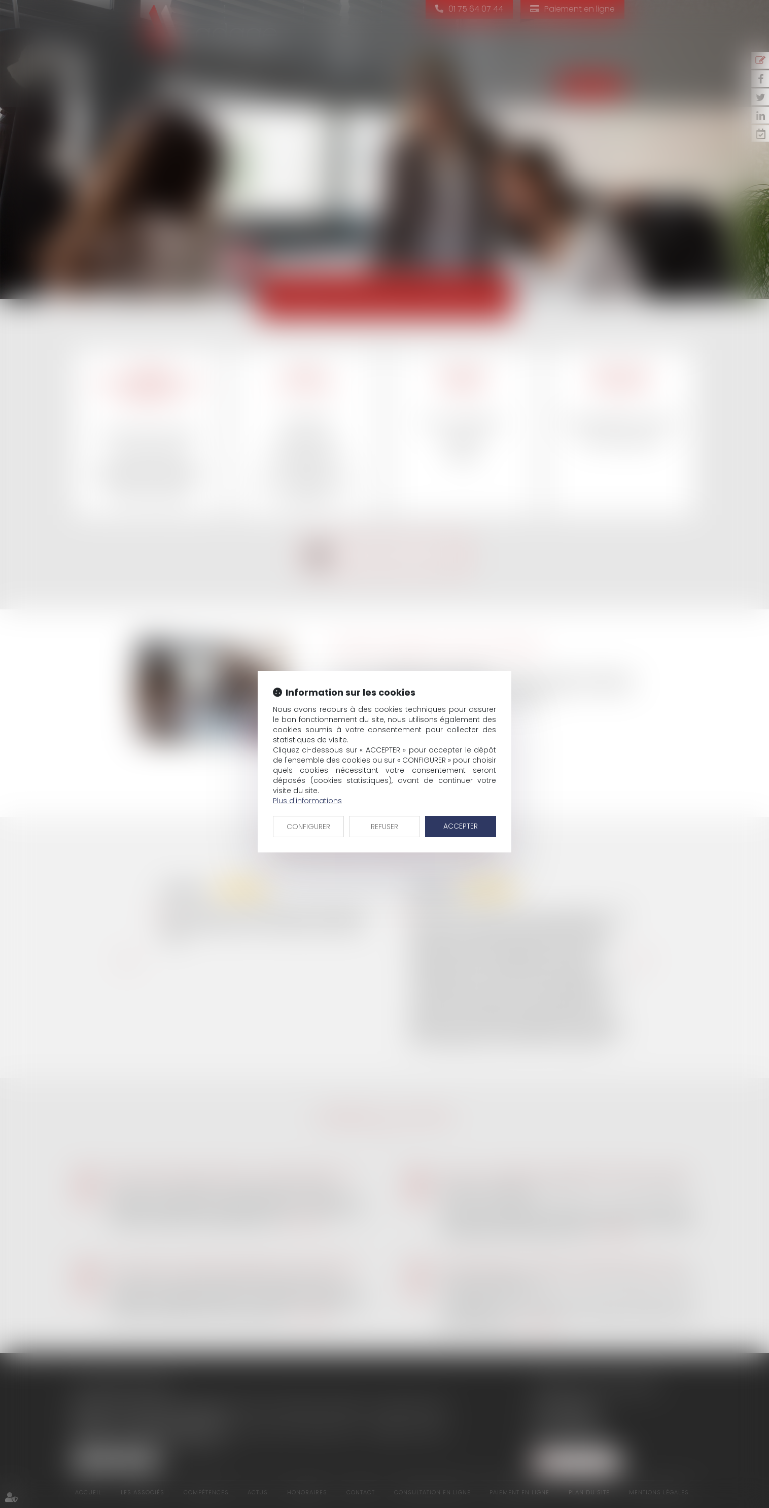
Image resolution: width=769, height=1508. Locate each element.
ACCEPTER (460, 826)
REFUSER (384, 826)
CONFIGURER (308, 826)
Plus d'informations (307, 801)
